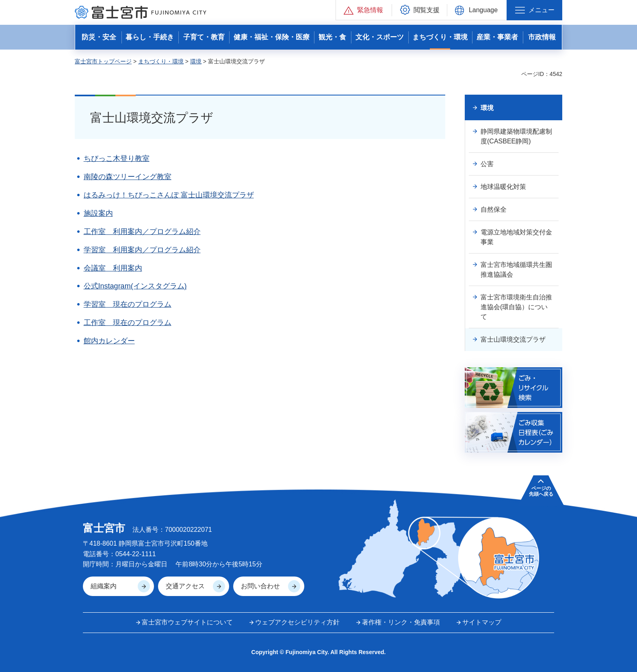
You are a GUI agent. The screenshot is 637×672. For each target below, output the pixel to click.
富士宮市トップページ (103, 61)
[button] (364, 10)
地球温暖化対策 (503, 186)
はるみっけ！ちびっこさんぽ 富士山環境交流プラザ (169, 195)
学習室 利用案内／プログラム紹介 (142, 250)
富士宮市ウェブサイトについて (187, 622)
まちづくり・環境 (161, 61)
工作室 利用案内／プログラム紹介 (142, 232)
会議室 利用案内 (113, 268)
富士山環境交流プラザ (513, 339)
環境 (196, 61)
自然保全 (494, 209)
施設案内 (98, 213)
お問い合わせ (260, 586)
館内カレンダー (109, 341)
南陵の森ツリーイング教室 (127, 177)
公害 (487, 163)
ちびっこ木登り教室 (117, 158)
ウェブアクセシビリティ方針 (297, 622)
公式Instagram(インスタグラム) (135, 286)
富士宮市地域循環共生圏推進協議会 (516, 269)
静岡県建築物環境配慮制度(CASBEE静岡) (516, 136)
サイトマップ (481, 622)
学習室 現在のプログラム (127, 304)
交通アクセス (185, 586)
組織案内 (104, 586)
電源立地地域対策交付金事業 (516, 237)
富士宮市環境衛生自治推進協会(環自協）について (516, 307)
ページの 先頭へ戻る (541, 491)
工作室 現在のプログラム (127, 323)
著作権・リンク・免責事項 (401, 622)
